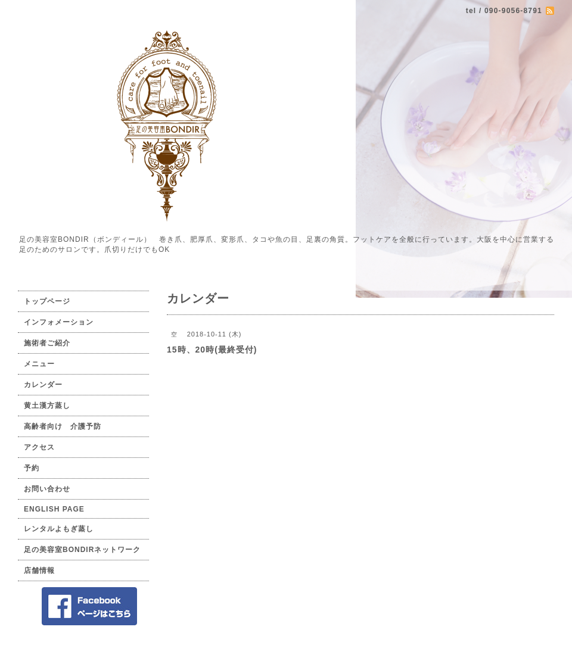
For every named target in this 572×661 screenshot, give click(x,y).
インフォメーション (59, 322)
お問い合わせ (47, 489)
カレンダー (43, 385)
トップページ (47, 301)
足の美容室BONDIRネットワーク (82, 549)
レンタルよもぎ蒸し (59, 529)
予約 (31, 468)
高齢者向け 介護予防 (62, 426)
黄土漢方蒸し (47, 405)
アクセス (39, 447)
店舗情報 (39, 570)
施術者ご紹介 (47, 343)
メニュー (39, 364)
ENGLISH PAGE (54, 509)
